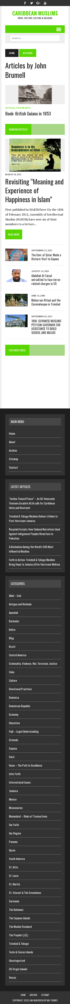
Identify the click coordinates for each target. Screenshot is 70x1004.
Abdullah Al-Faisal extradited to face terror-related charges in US (46, 279)
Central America (17, 655)
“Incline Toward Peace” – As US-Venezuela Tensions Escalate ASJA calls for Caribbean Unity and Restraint (32, 503)
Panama (13, 842)
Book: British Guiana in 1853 (28, 113)
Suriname (14, 901)
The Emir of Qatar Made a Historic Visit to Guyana (46, 257)
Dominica (14, 697)
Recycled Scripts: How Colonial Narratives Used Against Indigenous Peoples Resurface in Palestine (34, 533)
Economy (13, 714)
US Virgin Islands (18, 969)
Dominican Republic (19, 706)
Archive (13, 450)
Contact (13, 467)
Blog (11, 638)
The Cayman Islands (19, 918)
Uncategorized (17, 960)
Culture (13, 680)
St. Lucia (13, 876)
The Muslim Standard (20, 926)
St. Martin (14, 884)
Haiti (12, 757)
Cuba (11, 672)
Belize (12, 629)
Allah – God (15, 595)
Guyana (10, 107)
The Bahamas (16, 909)
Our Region (23, 107)
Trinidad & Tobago (19, 943)
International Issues (20, 782)
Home (12, 433)
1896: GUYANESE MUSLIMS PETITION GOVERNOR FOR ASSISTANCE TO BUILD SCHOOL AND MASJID (46, 327)
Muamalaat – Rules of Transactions (28, 816)
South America (17, 859)
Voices (12, 977)
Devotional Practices (20, 689)
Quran (12, 850)
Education (14, 723)
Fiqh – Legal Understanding (24, 731)
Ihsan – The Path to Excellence (25, 765)
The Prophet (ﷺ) (18, 935)
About (12, 442)
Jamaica (13, 791)
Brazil (12, 646)
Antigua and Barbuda (20, 604)
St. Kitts (13, 867)
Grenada (13, 740)
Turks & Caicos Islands (21, 952)
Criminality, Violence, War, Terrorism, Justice (33, 663)
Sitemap (13, 459)
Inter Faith (15, 774)
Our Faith (14, 825)
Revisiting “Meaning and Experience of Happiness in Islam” (34, 190)
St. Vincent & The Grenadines (25, 892)
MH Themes (52, 1000)
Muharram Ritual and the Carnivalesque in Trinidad (45, 302)
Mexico (13, 799)
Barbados (14, 621)
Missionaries (16, 808)
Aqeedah (13, 612)
